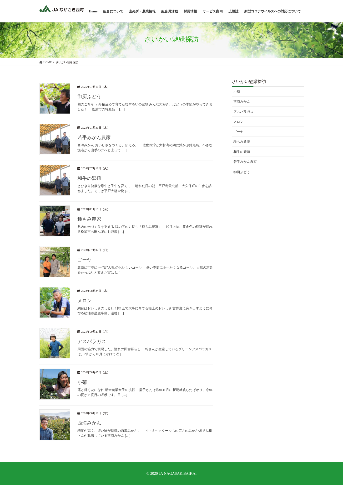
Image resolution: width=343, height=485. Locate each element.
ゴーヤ (84, 259)
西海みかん (89, 423)
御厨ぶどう (89, 96)
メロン (84, 300)
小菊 (82, 382)
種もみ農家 (89, 219)
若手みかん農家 (94, 137)
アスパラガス (91, 341)
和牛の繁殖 (89, 178)
